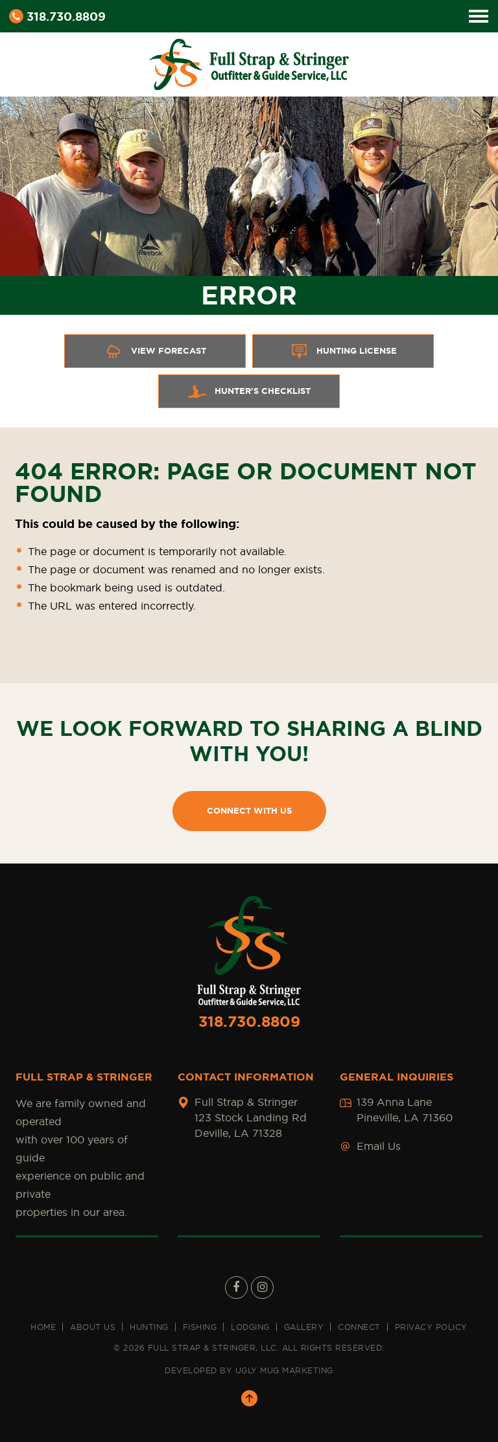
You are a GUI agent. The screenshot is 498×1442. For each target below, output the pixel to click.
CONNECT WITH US (249, 811)
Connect (359, 1327)
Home (43, 1327)
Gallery (304, 1327)
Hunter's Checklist (249, 391)
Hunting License (343, 351)
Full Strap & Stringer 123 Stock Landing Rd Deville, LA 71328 (251, 1117)
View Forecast (155, 351)
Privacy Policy (431, 1327)
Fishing (200, 1327)
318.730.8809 (57, 16)
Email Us (379, 1146)
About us (92, 1327)
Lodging (250, 1327)
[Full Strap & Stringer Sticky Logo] (249, 62)
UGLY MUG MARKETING (284, 1370)
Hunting (149, 1327)
